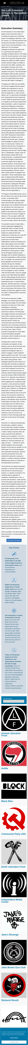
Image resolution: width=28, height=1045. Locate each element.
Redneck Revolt (10, 1000)
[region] (14, 1036)
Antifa (4, 768)
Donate (13, 2)
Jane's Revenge (10, 934)
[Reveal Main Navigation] (4, 3)
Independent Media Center (11, 900)
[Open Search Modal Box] (23, 3)
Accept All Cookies (14, 1042)
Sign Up (19, 2)
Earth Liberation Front (13, 867)
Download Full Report (14, 540)
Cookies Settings (14, 1037)
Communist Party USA (13, 834)
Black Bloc (7, 801)
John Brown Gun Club (13, 967)
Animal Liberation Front (11, 734)
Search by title (7, 698)
